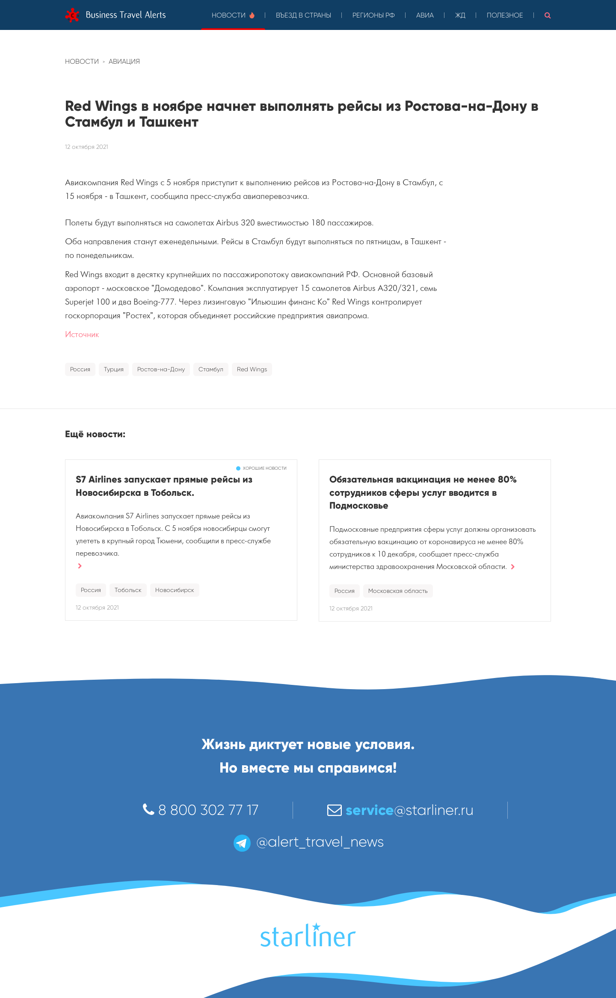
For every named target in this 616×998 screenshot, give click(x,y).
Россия (80, 369)
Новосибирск (174, 589)
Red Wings (252, 369)
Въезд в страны (303, 15)
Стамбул (210, 369)
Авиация (124, 61)
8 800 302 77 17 (201, 810)
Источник (82, 334)
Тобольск (128, 589)
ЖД (460, 15)
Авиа (425, 15)
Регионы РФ (373, 15)
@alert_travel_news (308, 841)
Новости (233, 15)
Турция (114, 369)
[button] (548, 15)
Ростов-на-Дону (161, 369)
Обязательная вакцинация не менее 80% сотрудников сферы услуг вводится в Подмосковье (423, 493)
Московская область (398, 590)
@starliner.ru (400, 810)
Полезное (505, 15)
